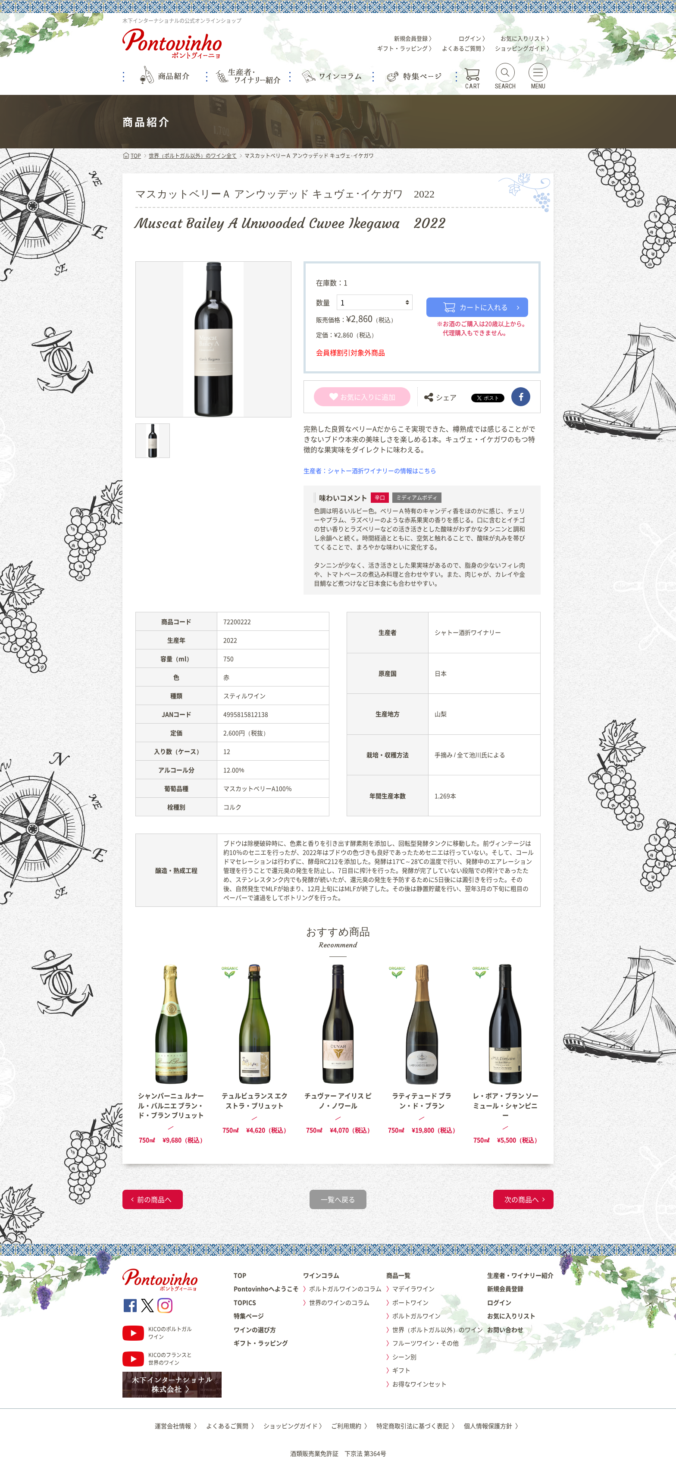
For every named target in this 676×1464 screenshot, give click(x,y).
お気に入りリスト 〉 (526, 38)
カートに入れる (475, 307)
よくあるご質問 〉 (465, 48)
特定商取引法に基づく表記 (417, 1425)
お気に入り (352, 397)
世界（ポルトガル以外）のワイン (437, 1329)
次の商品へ (521, 1199)
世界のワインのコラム (339, 1302)
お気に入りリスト (511, 1315)
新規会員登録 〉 (414, 38)
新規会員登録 (505, 1288)
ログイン (499, 1302)
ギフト (401, 1370)
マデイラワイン (413, 1288)
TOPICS (245, 1302)
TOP (131, 156)
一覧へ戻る (338, 1199)
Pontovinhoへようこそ (266, 1288)
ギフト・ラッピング (261, 1343)
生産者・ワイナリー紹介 (520, 1275)
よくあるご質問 (231, 1425)
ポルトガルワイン (416, 1315)
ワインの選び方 (255, 1329)
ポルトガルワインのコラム (345, 1288)
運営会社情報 (177, 1425)
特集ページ (249, 1315)
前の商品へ (154, 1199)
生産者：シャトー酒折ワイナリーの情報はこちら (370, 470)
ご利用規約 (350, 1425)
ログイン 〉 (473, 38)
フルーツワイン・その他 (425, 1343)
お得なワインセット (419, 1383)
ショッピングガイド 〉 (523, 48)
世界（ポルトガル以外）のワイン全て (193, 156)
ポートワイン (410, 1302)
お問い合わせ (505, 1329)
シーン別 (404, 1356)
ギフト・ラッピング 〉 (406, 48)
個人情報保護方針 (492, 1425)
